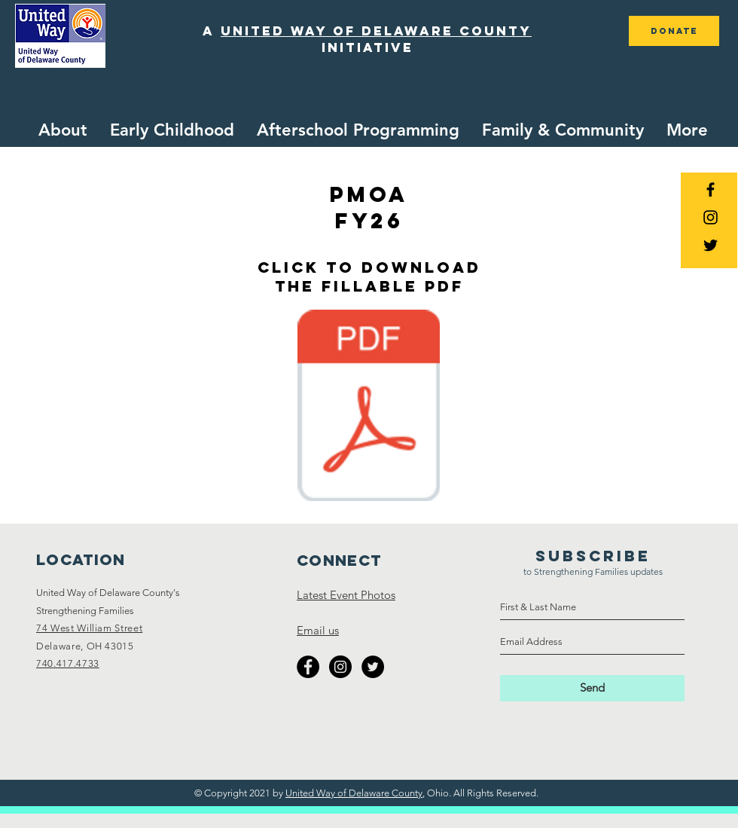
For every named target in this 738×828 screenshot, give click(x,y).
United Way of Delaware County (353, 793)
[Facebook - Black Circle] (308, 666)
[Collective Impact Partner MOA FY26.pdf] (369, 407)
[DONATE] (674, 31)
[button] (172, 130)
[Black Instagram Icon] (710, 217)
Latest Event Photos (346, 595)
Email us (318, 630)
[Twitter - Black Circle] (372, 666)
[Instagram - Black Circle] (340, 666)
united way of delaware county (376, 31)
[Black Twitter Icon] (710, 245)
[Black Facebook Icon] (710, 189)
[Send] (592, 688)
